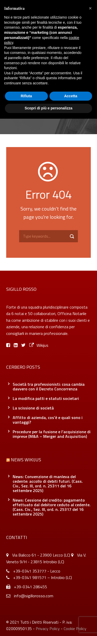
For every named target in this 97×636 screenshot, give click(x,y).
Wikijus (38, 345)
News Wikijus (26, 459)
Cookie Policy (75, 628)
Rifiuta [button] (26, 96)
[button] (90, 8)
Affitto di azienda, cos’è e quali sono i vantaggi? (48, 419)
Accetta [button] (70, 96)
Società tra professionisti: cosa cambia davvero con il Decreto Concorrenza (49, 386)
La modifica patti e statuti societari (46, 398)
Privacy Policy (48, 628)
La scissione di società (33, 408)
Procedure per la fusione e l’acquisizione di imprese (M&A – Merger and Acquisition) (52, 434)
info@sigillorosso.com (33, 596)
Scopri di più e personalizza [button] (48, 108)
